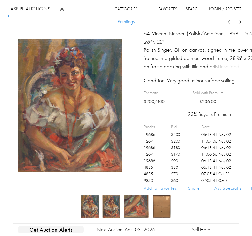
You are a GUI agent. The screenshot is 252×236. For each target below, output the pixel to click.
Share (194, 188)
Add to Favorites (160, 188)
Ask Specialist (228, 188)
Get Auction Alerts (51, 229)
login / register (225, 8)
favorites (167, 8)
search (193, 8)
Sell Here (201, 229)
